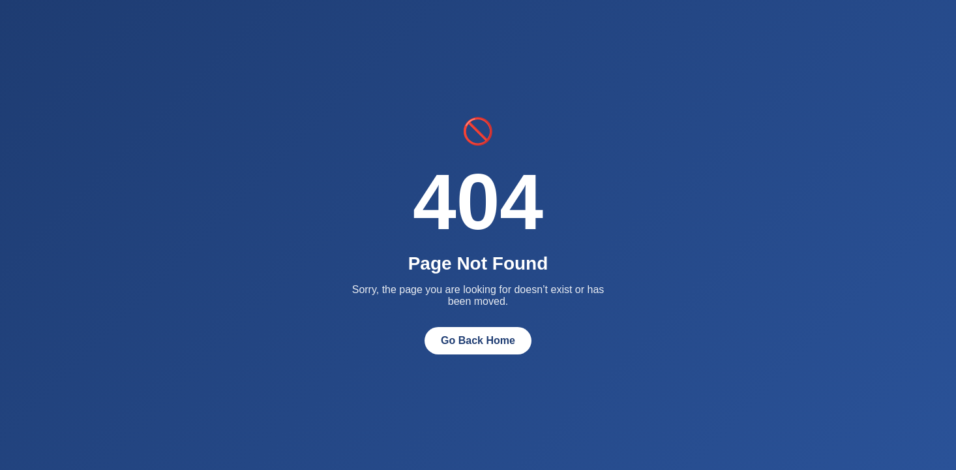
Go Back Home (478, 340)
